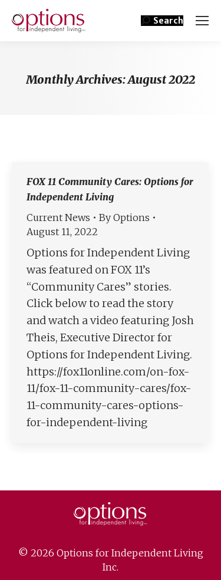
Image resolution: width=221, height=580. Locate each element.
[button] (162, 20)
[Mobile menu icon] (202, 21)
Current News (58, 217)
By (124, 217)
